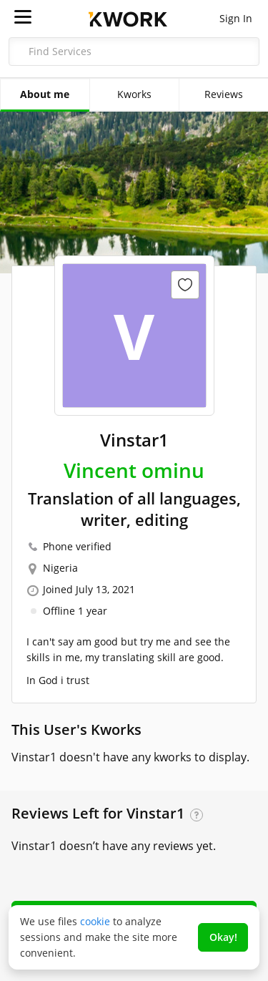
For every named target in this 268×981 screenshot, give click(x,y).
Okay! (223, 937)
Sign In (235, 18)
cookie (95, 921)
